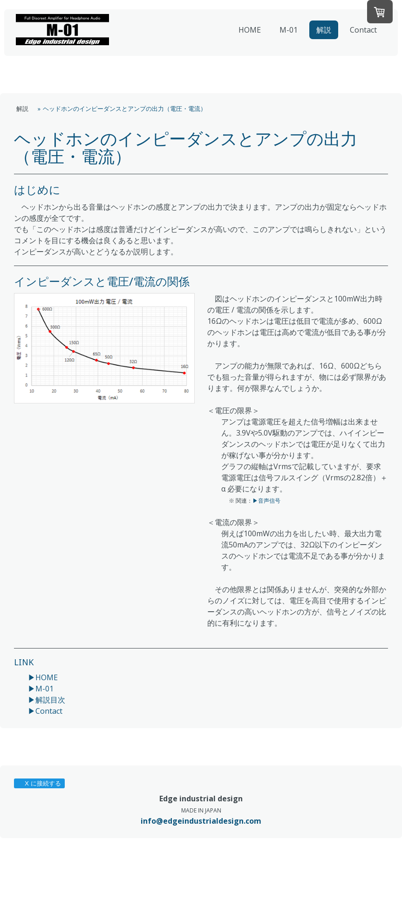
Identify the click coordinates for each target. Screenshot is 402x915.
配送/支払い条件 (161, 874)
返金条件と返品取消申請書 (96, 874)
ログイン (378, 901)
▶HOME (43, 677)
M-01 (288, 30)
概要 (18, 874)
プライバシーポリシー (42, 883)
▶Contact (45, 711)
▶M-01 (41, 688)
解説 (323, 30)
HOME (249, 30)
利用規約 (42, 874)
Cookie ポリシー (100, 883)
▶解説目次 (46, 700)
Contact (363, 30)
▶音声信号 (266, 501)
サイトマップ (147, 883)
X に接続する (39, 783)
